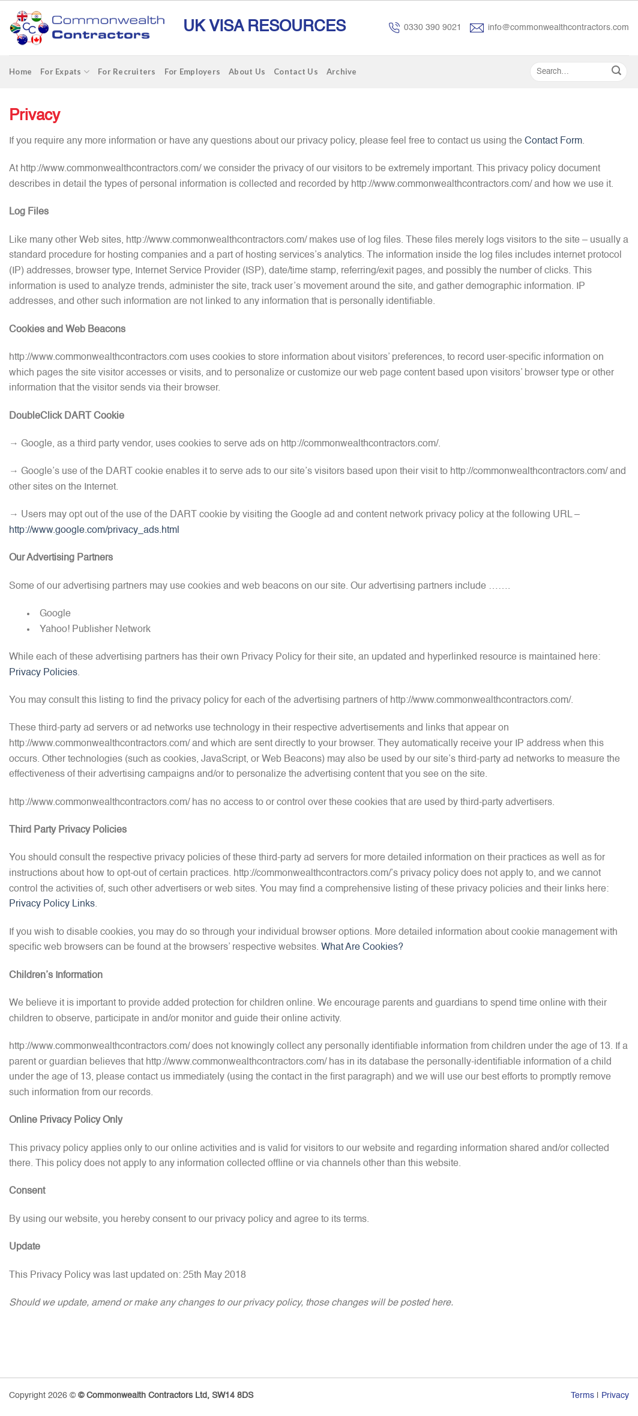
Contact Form (553, 141)
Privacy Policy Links (52, 904)
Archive (342, 71)
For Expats (64, 71)
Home (20, 71)
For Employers (192, 71)
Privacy (615, 1395)
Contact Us (296, 71)
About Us (247, 71)
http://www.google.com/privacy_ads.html (94, 530)
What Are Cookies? (362, 947)
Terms (582, 1395)
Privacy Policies (43, 673)
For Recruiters (127, 71)
